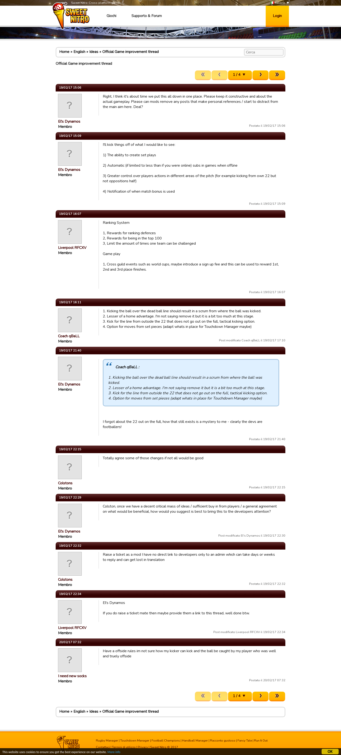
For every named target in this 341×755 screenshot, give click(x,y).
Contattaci (103, 747)
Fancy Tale (245, 740)
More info (114, 753)
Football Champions (166, 740)
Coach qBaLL (69, 336)
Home (64, 51)
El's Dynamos (69, 121)
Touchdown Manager (134, 740)
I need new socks (72, 676)
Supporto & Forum (146, 15)
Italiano (277, 3)
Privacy (143, 747)
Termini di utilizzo (124, 747)
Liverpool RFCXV (72, 247)
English (79, 51)
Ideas (93, 51)
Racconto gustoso (222, 740)
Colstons (65, 483)
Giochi (111, 15)
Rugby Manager (107, 740)
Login (277, 15)
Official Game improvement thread (130, 51)
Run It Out (261, 740)
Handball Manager (195, 740)
